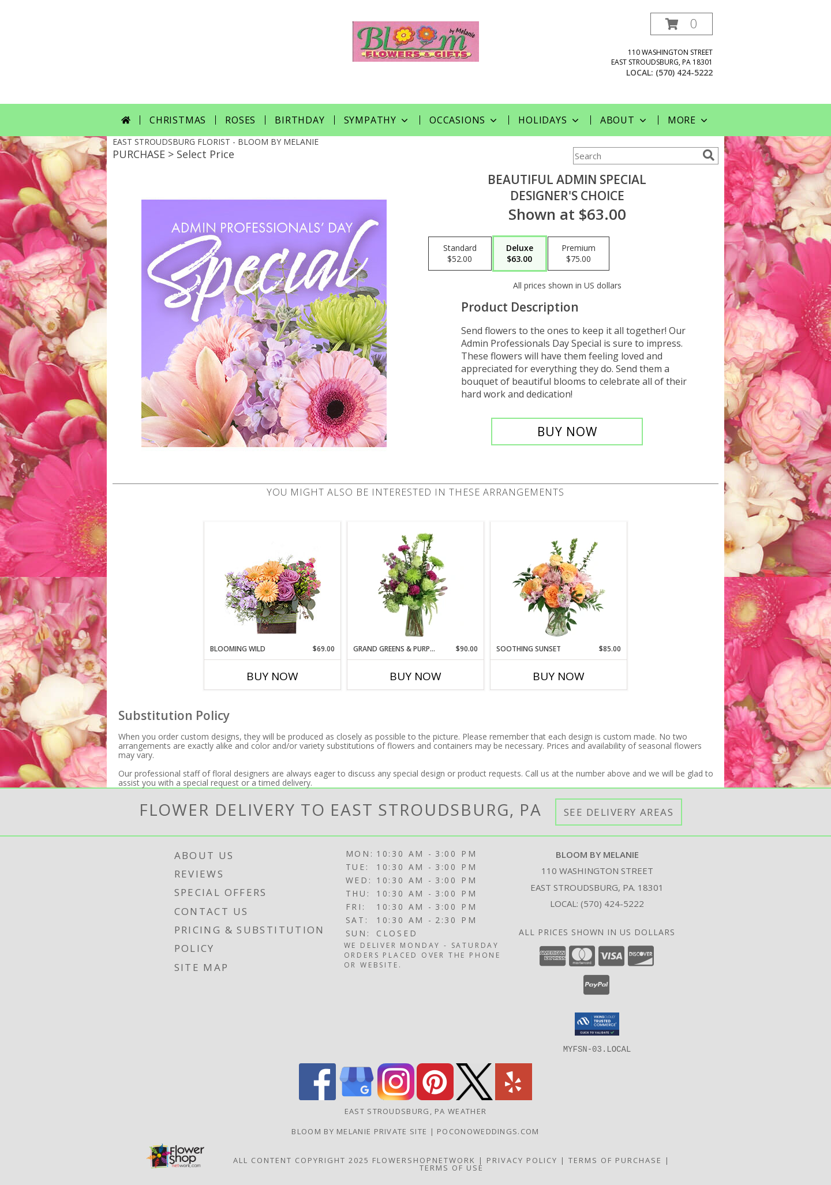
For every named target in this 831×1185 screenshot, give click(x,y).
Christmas (177, 120)
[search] (708, 155)
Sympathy (377, 120)
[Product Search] (635, 156)
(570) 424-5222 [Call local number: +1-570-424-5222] (684, 72)
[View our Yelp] (513, 1096)
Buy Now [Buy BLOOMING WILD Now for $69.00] (272, 676)
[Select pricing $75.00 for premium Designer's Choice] (578, 254)
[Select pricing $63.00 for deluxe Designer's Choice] (519, 254)
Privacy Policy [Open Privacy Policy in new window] (521, 1159)
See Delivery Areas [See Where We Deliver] (619, 812)
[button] (681, 24)
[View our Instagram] (395, 1096)
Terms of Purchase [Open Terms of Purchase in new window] (615, 1159)
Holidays (549, 120)
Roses (240, 120)
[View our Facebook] (317, 1096)
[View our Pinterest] (435, 1096)
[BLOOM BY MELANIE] (416, 40)
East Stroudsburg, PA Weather (415, 1110)
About (624, 120)
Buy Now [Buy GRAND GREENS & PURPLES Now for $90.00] (415, 676)
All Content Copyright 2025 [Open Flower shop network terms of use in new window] (301, 1159)
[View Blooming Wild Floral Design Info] (272, 583)
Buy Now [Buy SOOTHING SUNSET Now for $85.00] (559, 676)
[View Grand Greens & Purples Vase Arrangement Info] (416, 582)
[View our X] (474, 1096)
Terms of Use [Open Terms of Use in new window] (452, 1167)
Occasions (464, 120)
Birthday (299, 120)
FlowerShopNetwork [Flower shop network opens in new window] (424, 1159)
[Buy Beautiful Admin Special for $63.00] (567, 431)
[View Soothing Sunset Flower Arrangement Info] (559, 582)
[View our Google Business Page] (356, 1096)
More (689, 120)
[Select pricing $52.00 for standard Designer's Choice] (460, 254)
